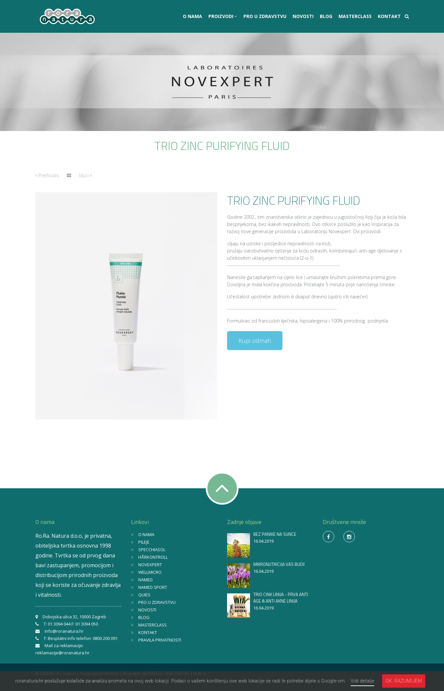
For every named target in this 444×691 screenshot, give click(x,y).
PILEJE (143, 542)
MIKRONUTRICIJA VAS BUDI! (279, 564)
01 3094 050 (86, 624)
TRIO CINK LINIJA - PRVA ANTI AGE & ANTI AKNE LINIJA (280, 597)
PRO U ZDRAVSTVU (264, 16)
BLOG (326, 16)
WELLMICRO (150, 572)
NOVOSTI (303, 16)
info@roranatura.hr (64, 631)
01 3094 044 (59, 624)
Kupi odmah (255, 341)
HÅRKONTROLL (153, 557)
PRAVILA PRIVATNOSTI (159, 640)
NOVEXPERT (150, 565)
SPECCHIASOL (151, 549)
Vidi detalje (362, 680)
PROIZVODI (221, 16)
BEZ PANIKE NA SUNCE (274, 534)
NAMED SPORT (152, 587)
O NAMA (192, 16)
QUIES (144, 595)
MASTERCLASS (355, 16)
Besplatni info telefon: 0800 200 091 (83, 638)
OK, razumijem (404, 680)
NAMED (145, 580)
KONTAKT (389, 16)
